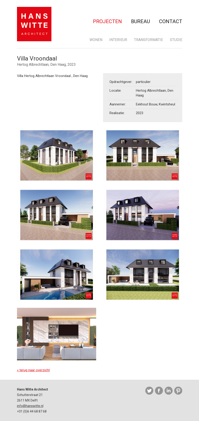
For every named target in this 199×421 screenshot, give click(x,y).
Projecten (107, 21)
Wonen (96, 40)
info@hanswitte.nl (30, 406)
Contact (170, 21)
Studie (176, 40)
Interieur (118, 40)
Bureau (140, 21)
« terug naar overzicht (33, 370)
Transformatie (148, 40)
